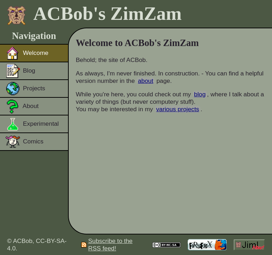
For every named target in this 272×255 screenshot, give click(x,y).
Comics (25, 142)
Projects (25, 88)
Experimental (32, 124)
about (145, 80)
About (22, 106)
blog (200, 94)
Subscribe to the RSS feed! (106, 244)
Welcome (27, 53)
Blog (20, 71)
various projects (177, 109)
